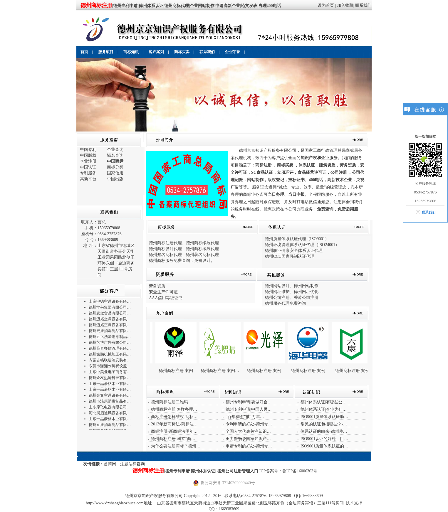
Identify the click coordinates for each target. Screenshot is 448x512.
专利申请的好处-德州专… (249, 424)
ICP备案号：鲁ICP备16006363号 (288, 471)
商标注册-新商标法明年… (174, 431)
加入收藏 (345, 5)
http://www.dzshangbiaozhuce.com (115, 503)
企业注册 (88, 161)
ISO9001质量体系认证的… (324, 446)
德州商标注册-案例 (188, 370)
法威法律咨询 (132, 464)
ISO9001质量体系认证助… (324, 417)
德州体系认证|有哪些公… (324, 402)
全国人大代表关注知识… (248, 431)
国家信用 (115, 173)
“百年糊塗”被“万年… (245, 417)
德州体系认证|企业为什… (324, 409)
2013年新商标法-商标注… (174, 424)
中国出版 (115, 179)
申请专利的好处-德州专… (249, 446)
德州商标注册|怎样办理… (174, 409)
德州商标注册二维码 (169, 402)
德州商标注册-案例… (232, 370)
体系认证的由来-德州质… (324, 431)
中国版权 (88, 155)
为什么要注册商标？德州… (175, 446)
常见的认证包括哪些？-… (324, 424)
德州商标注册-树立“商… (173, 439)
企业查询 (115, 149)
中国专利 (88, 149)
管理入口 (250, 471)
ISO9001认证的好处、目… (324, 439)
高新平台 (88, 179)
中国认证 (88, 167)
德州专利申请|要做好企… (249, 402)
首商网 (110, 464)
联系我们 (363, 5)
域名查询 (115, 155)
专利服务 (88, 173)
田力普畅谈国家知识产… (248, 439)
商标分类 (115, 167)
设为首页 (326, 5)
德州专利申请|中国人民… (249, 409)
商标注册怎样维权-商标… (174, 417)
